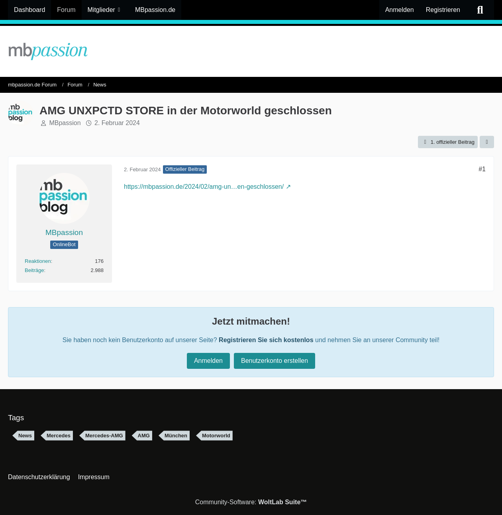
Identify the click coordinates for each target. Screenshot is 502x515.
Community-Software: (251, 502)
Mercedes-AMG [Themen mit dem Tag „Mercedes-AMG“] (104, 436)
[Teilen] (487, 142)
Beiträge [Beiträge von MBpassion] (34, 270)
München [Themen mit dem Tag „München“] (176, 436)
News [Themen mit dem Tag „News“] (25, 436)
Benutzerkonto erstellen (274, 360)
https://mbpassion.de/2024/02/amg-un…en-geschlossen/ (204, 186)
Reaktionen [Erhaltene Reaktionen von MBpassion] (38, 261)
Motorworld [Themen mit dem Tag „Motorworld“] (216, 436)
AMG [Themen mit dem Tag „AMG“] (144, 436)
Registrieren (443, 9)
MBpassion (64, 122)
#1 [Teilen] (482, 169)
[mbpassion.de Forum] (251, 51)
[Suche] (480, 10)
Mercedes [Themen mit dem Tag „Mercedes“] (59, 436)
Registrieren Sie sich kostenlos (266, 340)
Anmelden (399, 9)
